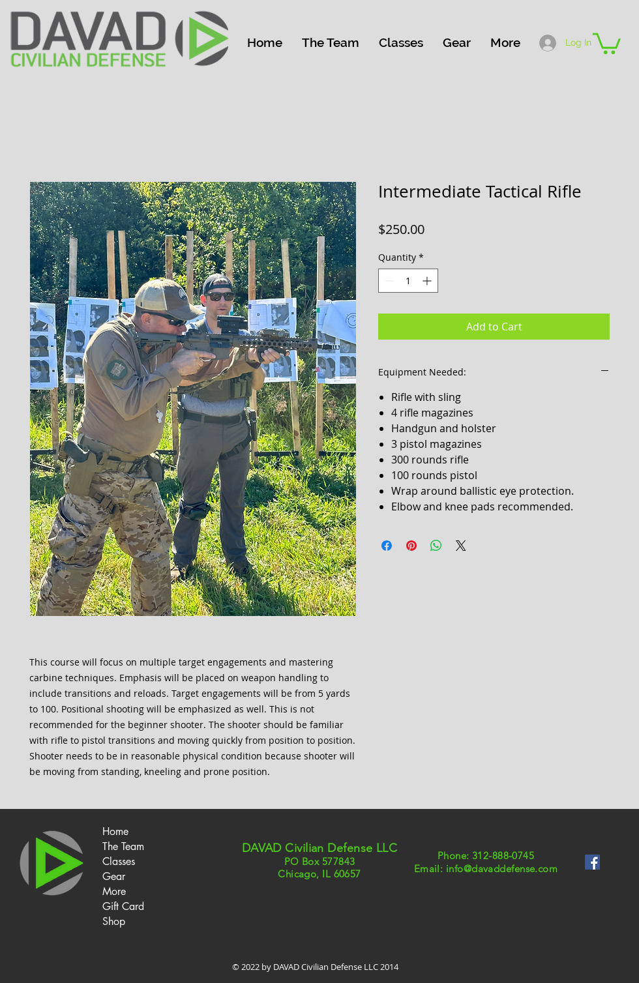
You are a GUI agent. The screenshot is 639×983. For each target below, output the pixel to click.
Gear (113, 876)
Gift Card (123, 906)
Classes (118, 861)
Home (115, 831)
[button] (401, 42)
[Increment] (428, 280)
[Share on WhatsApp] (436, 545)
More (114, 891)
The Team (123, 846)
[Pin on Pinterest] (411, 545)
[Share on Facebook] (386, 545)
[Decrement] (388, 280)
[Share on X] (461, 545)
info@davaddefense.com (501, 868)
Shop (113, 921)
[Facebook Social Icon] (592, 862)
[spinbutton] (408, 280)
